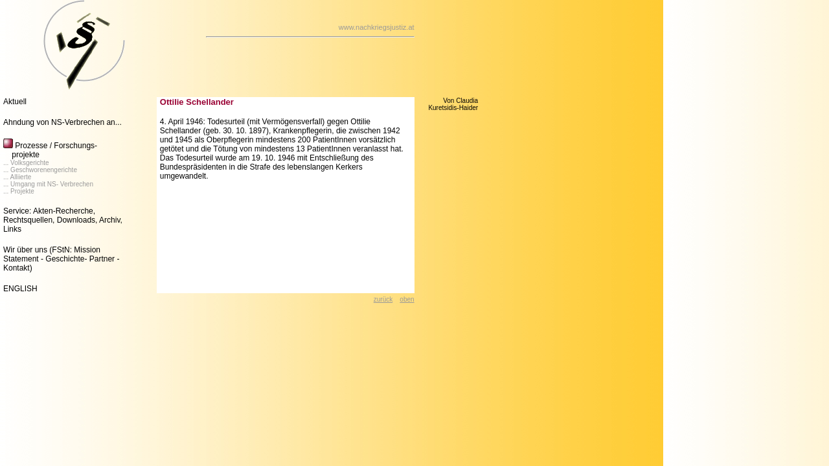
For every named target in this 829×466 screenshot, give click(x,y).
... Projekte (18, 191)
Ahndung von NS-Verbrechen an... (62, 122)
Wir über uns (25, 249)
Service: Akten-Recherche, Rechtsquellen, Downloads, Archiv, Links (62, 220)
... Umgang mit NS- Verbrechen (48, 184)
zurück (383, 299)
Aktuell (15, 101)
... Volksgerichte (26, 162)
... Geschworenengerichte (40, 169)
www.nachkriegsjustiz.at (376, 27)
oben (407, 299)
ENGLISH (20, 288)
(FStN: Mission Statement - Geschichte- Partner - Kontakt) (61, 258)
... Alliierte (17, 177)
